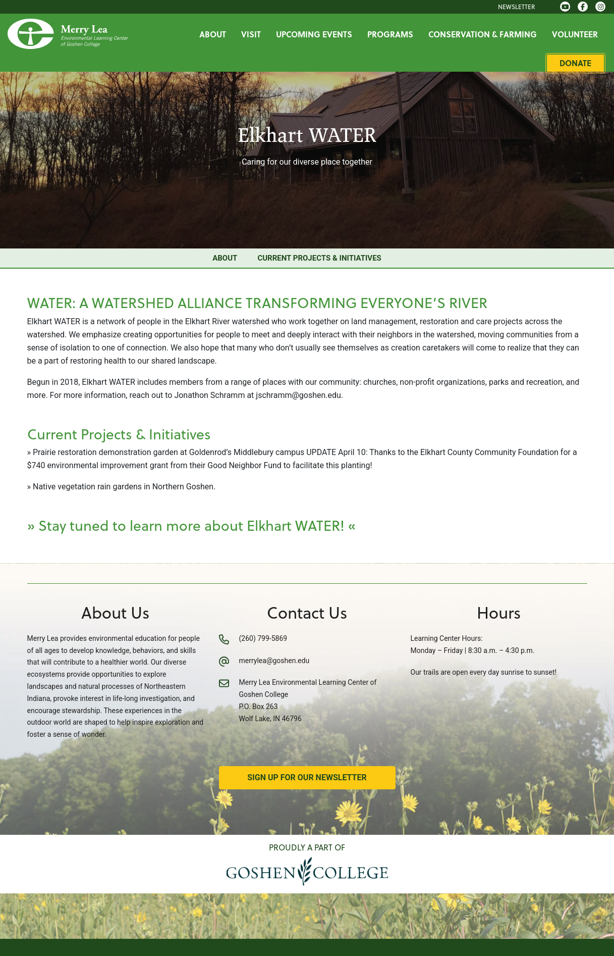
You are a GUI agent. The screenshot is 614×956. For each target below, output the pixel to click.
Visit (252, 34)
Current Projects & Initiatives (319, 258)
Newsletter (517, 6)
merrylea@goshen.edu (274, 661)
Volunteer (576, 34)
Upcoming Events (315, 34)
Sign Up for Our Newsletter (307, 777)
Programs (391, 34)
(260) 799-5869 (263, 638)
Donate (576, 63)
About (213, 34)
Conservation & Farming (483, 34)
